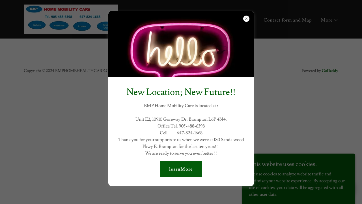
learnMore (181, 169)
